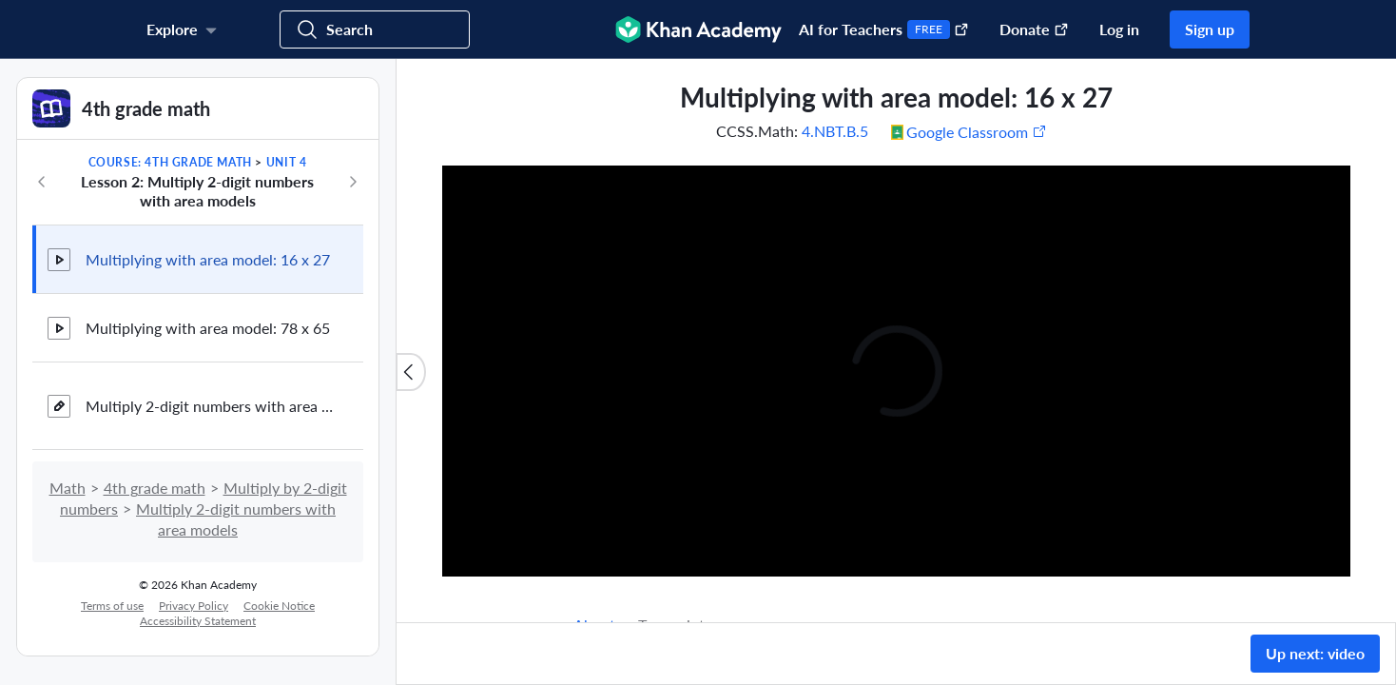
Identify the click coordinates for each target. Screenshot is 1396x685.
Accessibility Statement (198, 621)
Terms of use (112, 605)
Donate (1034, 29)
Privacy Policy (193, 605)
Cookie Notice (279, 605)
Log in (1119, 29)
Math (67, 488)
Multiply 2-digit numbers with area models (209, 406)
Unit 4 (286, 162)
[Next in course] (352, 181)
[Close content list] (411, 372)
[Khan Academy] (698, 29)
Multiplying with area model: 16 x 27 (208, 259)
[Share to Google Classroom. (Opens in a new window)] (969, 131)
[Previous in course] (41, 181)
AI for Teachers (884, 29)
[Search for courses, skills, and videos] (375, 29)
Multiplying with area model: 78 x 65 (208, 328)
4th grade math (154, 488)
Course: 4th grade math (170, 162)
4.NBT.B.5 (835, 131)
